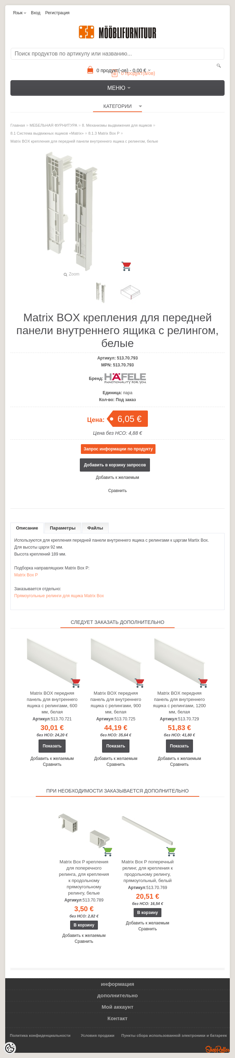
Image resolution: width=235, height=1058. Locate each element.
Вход (35, 12)
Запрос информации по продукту (118, 449)
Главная (17, 125)
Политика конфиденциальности (40, 1035)
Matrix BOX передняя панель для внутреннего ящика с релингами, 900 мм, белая (115, 702)
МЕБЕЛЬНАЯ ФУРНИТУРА (53, 125)
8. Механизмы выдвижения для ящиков (117, 125)
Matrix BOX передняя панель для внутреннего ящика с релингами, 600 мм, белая (52, 702)
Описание (27, 528)
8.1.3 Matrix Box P (103, 133)
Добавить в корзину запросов (115, 465)
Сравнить (117, 490)
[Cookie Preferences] (9, 1048)
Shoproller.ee (217, 1049)
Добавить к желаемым (117, 477)
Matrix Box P (26, 575)
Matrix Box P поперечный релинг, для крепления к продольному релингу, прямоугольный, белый (147, 871)
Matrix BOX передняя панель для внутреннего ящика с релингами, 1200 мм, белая (179, 702)
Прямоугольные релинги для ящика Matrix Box (59, 595)
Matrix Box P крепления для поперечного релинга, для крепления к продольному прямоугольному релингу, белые (84, 877)
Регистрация (57, 12)
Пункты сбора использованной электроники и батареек (174, 1035)
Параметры (63, 528)
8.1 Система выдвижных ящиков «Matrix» (47, 133)
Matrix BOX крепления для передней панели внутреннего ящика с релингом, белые (84, 141)
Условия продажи (97, 1035)
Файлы (95, 528)
